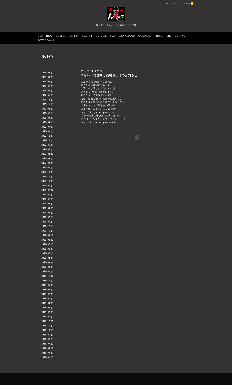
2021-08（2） (48, 190)
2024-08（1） (48, 81)
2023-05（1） (48, 117)
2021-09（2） (48, 185)
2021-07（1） (48, 194)
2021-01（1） (48, 221)
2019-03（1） (48, 307)
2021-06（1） (48, 199)
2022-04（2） (48, 154)
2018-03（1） (48, 352)
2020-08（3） (48, 239)
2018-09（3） (48, 334)
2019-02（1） (48, 312)
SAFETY (74, 36)
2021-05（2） (48, 203)
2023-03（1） (48, 126)
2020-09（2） (48, 235)
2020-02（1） (48, 267)
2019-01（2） (48, 316)
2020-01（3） (48, 271)
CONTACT (181, 36)
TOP (40, 36)
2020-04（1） (48, 258)
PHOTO (159, 36)
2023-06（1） (48, 113)
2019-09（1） (48, 285)
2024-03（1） (48, 90)
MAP (112, 36)
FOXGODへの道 (46, 40)
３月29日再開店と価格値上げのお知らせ (109, 75)
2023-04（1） (48, 122)
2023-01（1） (48, 131)
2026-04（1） (48, 72)
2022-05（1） (48, 149)
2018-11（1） (48, 325)
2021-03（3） (48, 212)
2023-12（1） (48, 99)
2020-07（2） (48, 244)
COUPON (61, 36)
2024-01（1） (48, 95)
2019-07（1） (48, 294)
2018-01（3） (48, 357)
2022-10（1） (48, 140)
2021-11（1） (48, 176)
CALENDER (144, 36)
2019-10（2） (48, 280)
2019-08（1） (48, 289)
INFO (49, 36)
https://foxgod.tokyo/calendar (99, 122)
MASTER (87, 36)
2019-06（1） (48, 298)
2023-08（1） (48, 108)
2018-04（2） (48, 348)
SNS (169, 36)
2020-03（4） (48, 262)
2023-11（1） (48, 104)
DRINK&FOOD (127, 36)
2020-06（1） (48, 249)
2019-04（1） (48, 303)
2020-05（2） (48, 253)
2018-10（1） (48, 330)
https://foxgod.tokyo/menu (97, 112)
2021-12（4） (48, 172)
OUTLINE (101, 36)
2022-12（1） (48, 136)
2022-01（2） (48, 167)
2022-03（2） (48, 158)
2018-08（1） (48, 339)
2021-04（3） (48, 208)
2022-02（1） (48, 163)
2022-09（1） (48, 145)
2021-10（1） (48, 181)
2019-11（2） (48, 276)
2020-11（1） (48, 230)
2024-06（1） (48, 86)
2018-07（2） (48, 343)
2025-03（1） (48, 77)
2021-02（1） (48, 217)
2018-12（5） (48, 321)
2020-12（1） (48, 226)
